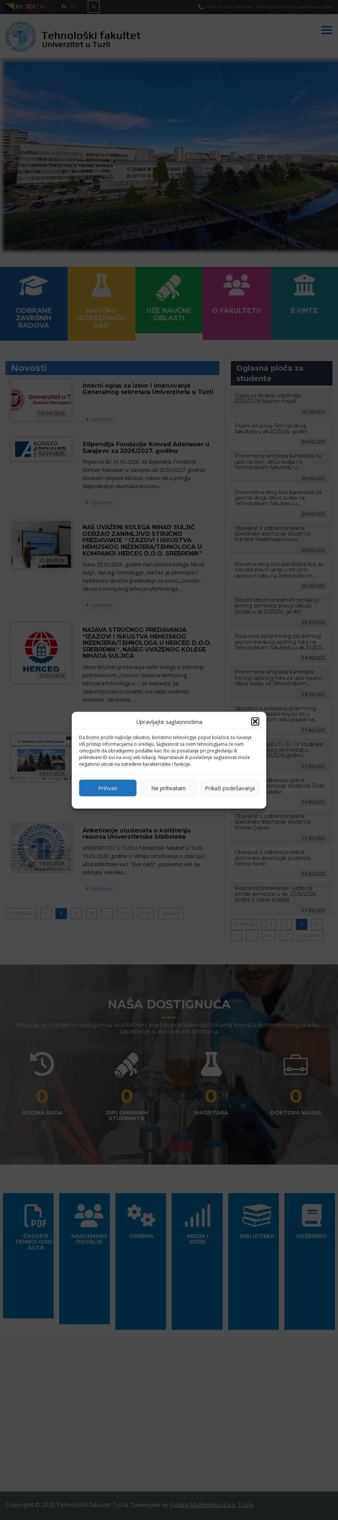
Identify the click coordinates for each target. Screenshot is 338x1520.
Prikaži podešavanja (230, 788)
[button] (255, 721)
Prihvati (107, 788)
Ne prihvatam (168, 788)
